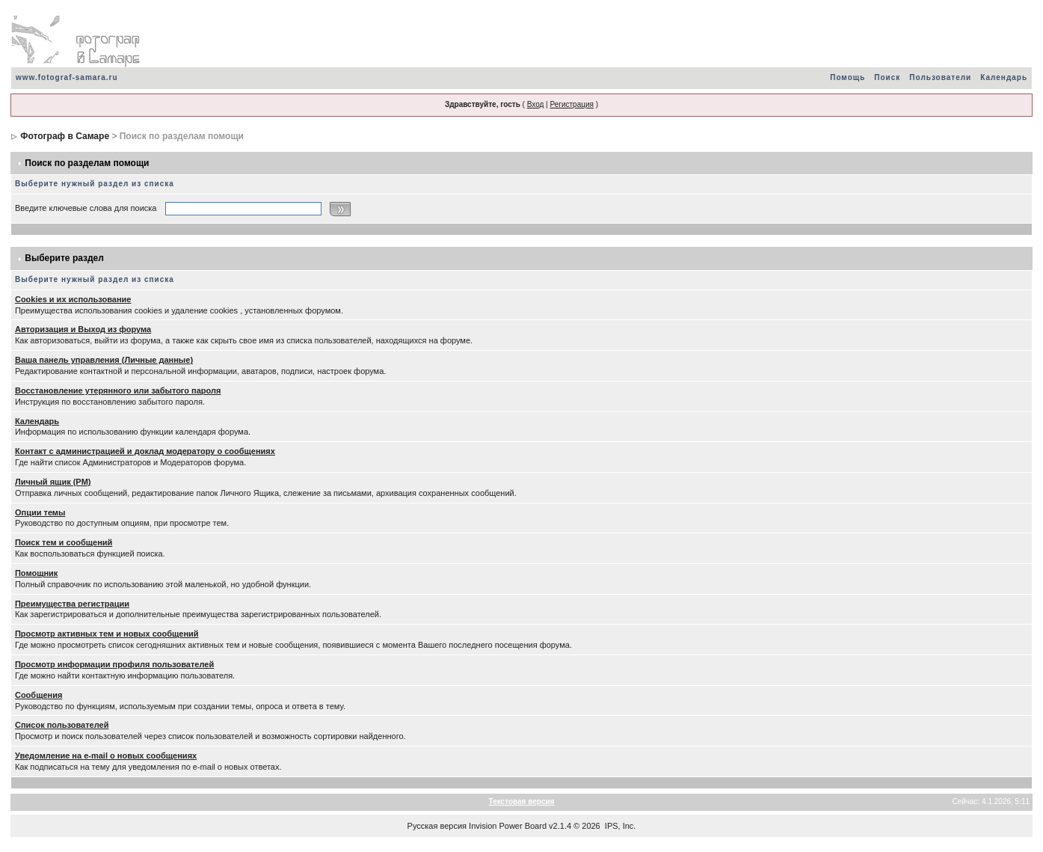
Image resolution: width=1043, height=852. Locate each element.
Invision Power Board (508, 825)
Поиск (887, 77)
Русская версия (437, 825)
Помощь (847, 77)
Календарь (1003, 77)
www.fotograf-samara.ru (67, 77)
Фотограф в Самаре (64, 136)
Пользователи (940, 77)
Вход (535, 104)
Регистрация (571, 104)
